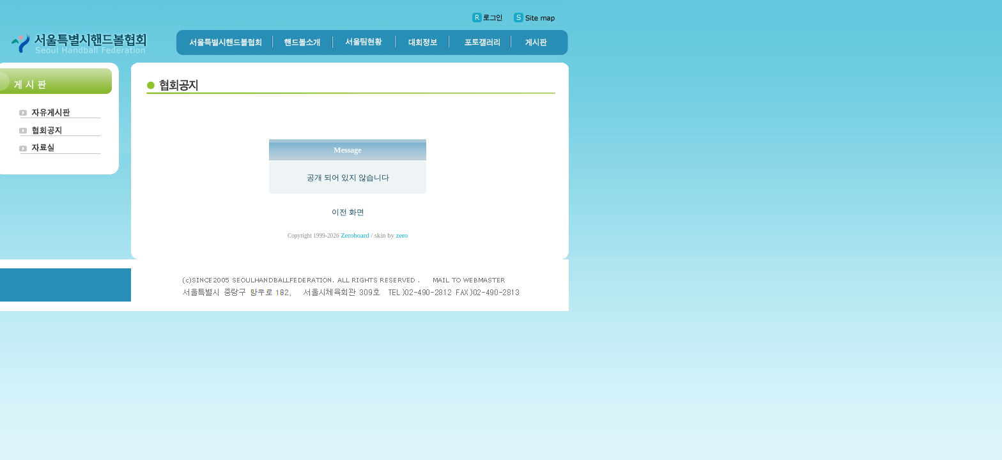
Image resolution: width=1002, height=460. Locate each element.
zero (402, 235)
